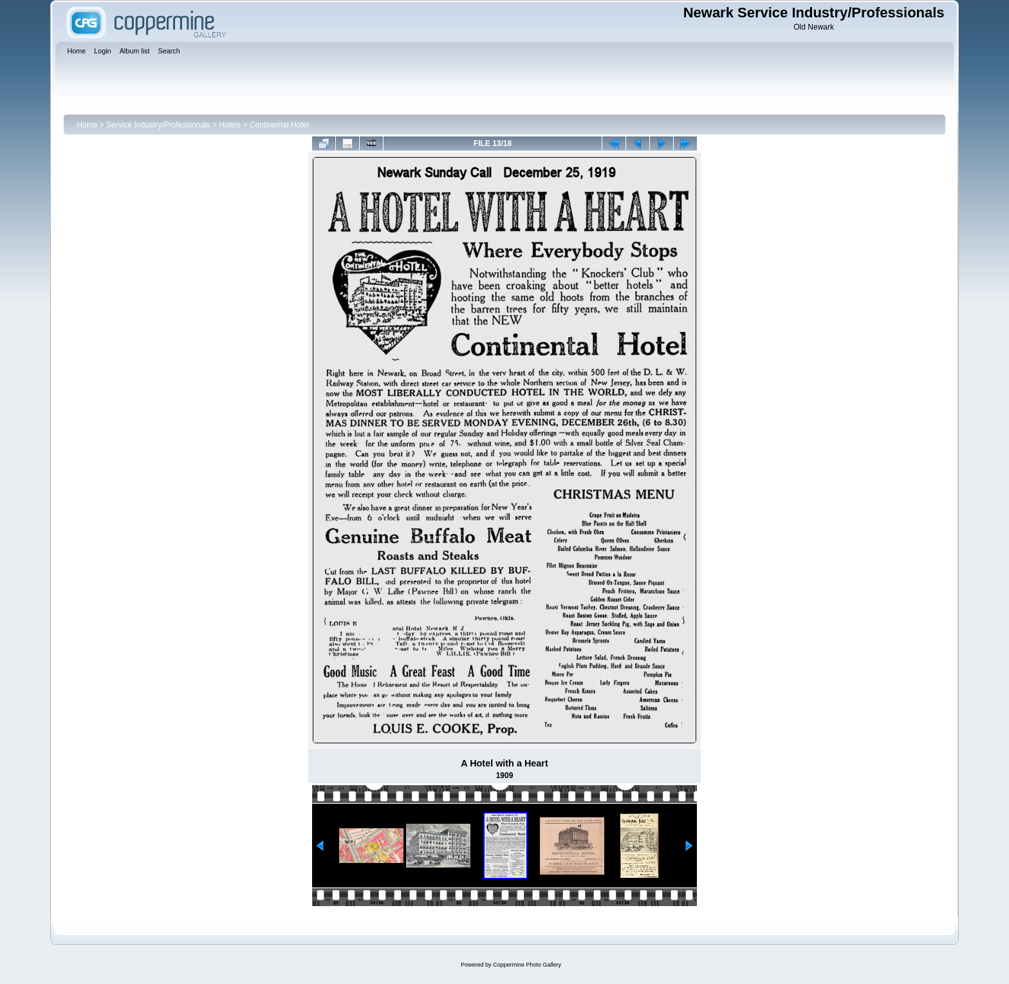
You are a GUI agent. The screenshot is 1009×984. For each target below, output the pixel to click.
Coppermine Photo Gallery (527, 964)
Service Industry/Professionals (158, 124)
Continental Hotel (279, 124)
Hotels (230, 124)
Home (87, 124)
